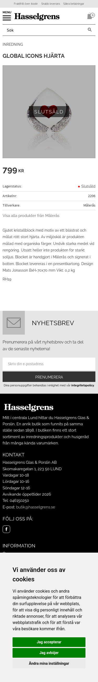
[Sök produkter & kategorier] (43, 30)
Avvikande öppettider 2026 (27, 494)
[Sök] (89, 30)
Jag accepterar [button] (49, 642)
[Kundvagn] (88, 16)
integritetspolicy (82, 385)
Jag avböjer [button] (49, 653)
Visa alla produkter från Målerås (31, 215)
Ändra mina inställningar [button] (49, 663)
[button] (7, 19)
